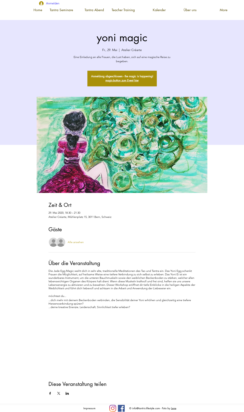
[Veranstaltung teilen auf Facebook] (50, 393)
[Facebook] (121, 408)
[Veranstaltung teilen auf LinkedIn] (67, 393)
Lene (173, 408)
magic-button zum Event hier (122, 80)
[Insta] (112, 408)
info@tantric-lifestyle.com (146, 408)
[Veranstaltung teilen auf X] (58, 393)
